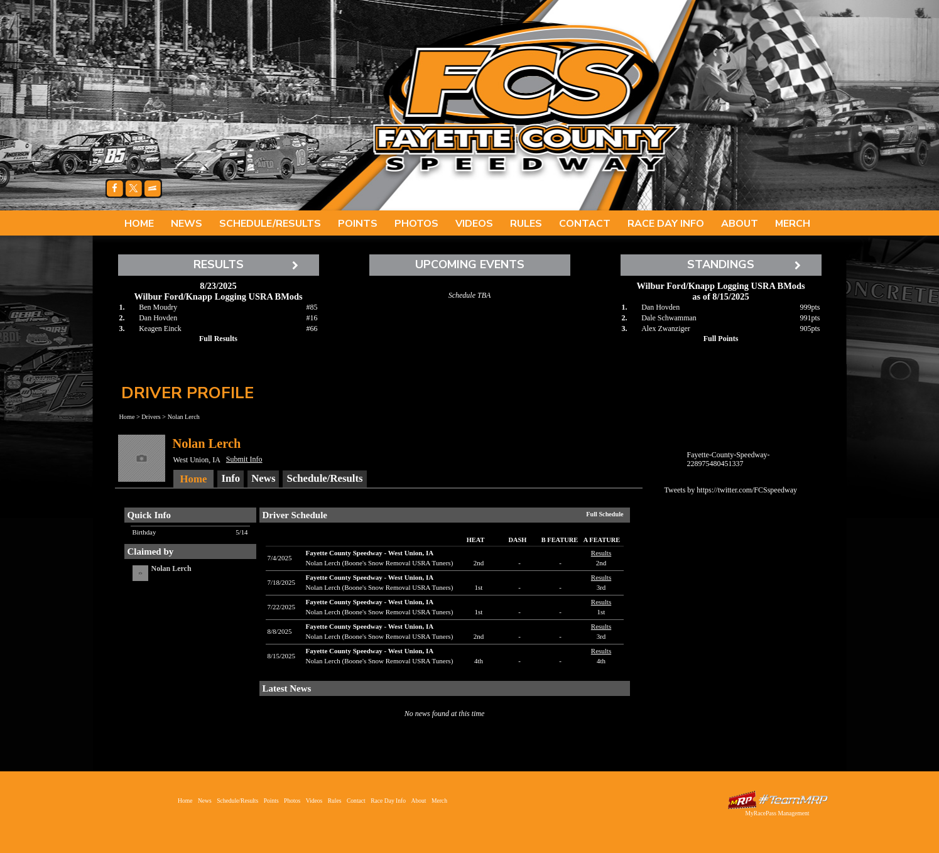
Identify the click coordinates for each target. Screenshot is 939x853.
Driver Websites (777, 800)
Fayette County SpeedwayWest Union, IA (370, 553)
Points (357, 224)
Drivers (151, 416)
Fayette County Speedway (526, 100)
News (186, 224)
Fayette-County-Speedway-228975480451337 (728, 459)
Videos (474, 224)
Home (139, 224)
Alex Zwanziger (665, 328)
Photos (416, 224)
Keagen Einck (160, 328)
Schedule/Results (270, 224)
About (739, 224)
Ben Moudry (158, 307)
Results (601, 553)
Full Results (218, 338)
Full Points (721, 338)
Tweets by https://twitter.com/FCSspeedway (731, 490)
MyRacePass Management (777, 813)
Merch (792, 224)
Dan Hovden (158, 317)
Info (230, 478)
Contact (585, 224)
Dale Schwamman (669, 317)
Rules (526, 224)
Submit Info (244, 459)
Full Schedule (604, 514)
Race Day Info (665, 224)
